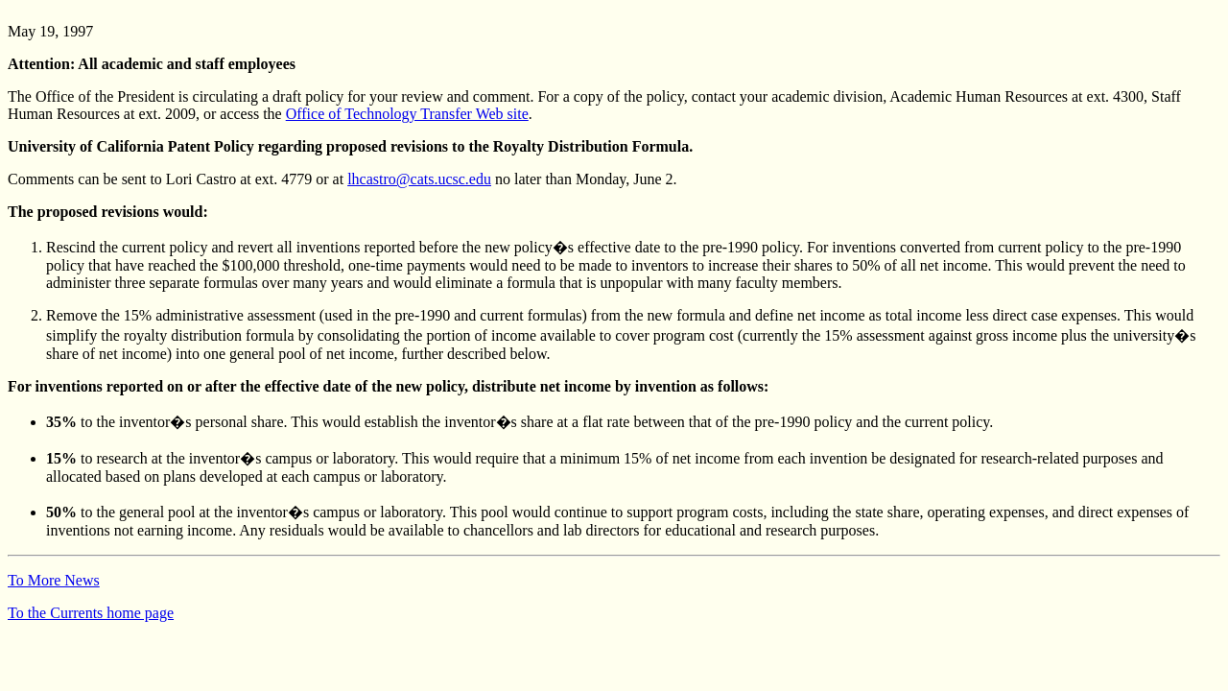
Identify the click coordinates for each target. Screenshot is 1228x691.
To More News (54, 580)
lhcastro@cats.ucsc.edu (419, 179)
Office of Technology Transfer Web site (407, 114)
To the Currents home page (91, 613)
